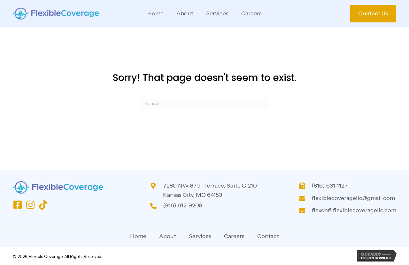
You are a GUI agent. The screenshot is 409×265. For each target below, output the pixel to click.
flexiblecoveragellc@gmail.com (353, 198)
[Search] (204, 103)
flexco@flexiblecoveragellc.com (354, 210)
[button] (17, 205)
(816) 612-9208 (182, 205)
